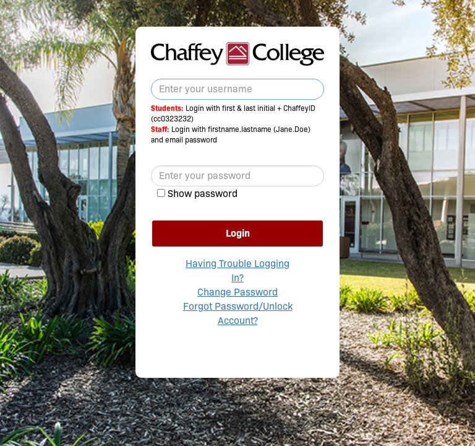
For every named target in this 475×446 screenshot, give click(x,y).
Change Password (237, 292)
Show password (203, 193)
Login (238, 233)
